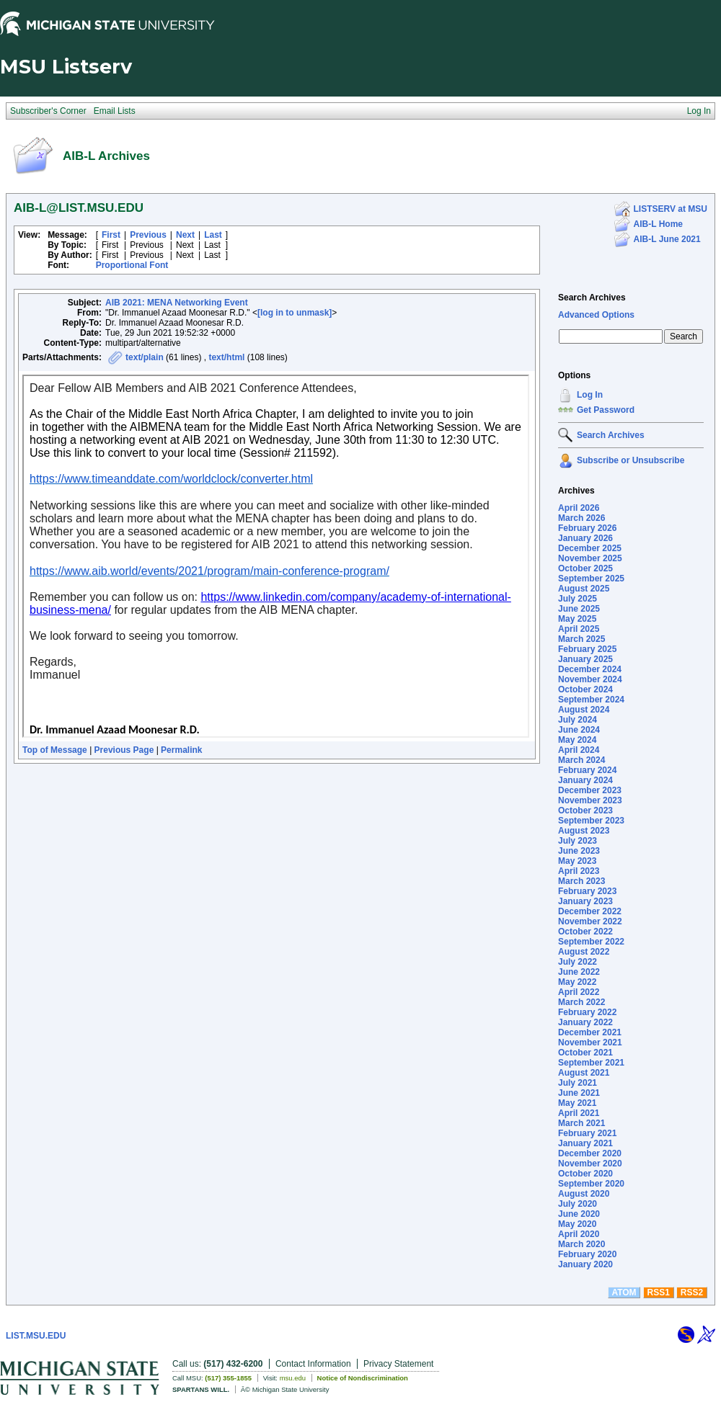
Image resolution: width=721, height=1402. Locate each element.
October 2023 (585, 810)
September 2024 (591, 700)
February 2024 (587, 770)
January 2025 (585, 659)
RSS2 (692, 1292)
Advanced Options (596, 315)
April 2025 (578, 629)
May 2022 (577, 982)
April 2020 (578, 1234)
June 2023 (579, 851)
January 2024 (585, 780)
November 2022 (590, 921)
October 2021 (585, 1053)
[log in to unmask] (294, 313)
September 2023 (591, 821)
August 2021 (583, 1073)
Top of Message (54, 750)
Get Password (605, 410)
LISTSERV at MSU (670, 209)
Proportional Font (132, 265)
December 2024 (590, 669)
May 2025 (577, 619)
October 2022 (585, 932)
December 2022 (590, 911)
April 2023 (578, 871)
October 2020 (585, 1174)
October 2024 (585, 689)
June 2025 (579, 609)
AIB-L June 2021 (667, 239)
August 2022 (583, 952)
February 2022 (587, 1012)
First (111, 235)
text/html (226, 357)
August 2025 (583, 589)
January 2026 (585, 538)
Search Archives (592, 298)
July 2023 (577, 841)
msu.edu (293, 1378)
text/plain (144, 357)
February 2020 (587, 1254)
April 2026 (578, 508)
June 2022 (579, 972)
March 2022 (581, 1002)
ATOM (623, 1292)
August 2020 (583, 1194)
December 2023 (590, 790)
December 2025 (590, 548)
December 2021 (590, 1032)
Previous (148, 235)
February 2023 (587, 891)
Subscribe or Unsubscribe (630, 460)
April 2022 (578, 992)
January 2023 (585, 901)
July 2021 (577, 1083)
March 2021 (581, 1123)
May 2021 (577, 1103)
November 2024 (590, 679)
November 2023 (590, 800)
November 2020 (590, 1163)
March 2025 (581, 639)
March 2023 (581, 881)
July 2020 (577, 1204)
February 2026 (587, 528)
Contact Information (313, 1364)
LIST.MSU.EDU (36, 1336)
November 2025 (590, 558)
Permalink (181, 750)
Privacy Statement (398, 1364)
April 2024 (578, 750)
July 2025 (577, 599)
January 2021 (585, 1143)
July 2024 (577, 720)
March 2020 (581, 1244)
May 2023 (577, 861)
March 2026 (581, 518)
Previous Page (124, 750)
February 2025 (587, 649)
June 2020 (579, 1214)
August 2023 (583, 831)
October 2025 (585, 568)
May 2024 (577, 740)
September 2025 (591, 578)
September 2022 (591, 942)
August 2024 (583, 710)
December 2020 (590, 1153)
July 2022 (577, 962)
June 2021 (579, 1093)
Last (213, 235)
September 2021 (591, 1063)
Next (185, 235)
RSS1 (658, 1292)
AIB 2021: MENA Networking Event (176, 303)
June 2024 (579, 730)
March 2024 (581, 760)
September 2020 (591, 1184)
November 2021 (590, 1042)
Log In (590, 395)
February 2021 (587, 1133)
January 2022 (585, 1022)
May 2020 (577, 1224)
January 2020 (585, 1264)
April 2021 (578, 1113)
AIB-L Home (658, 224)
